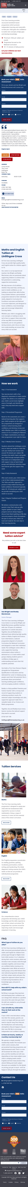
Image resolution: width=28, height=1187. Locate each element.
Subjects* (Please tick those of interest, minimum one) (12, 111)
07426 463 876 (7, 159)
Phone (3, 103)
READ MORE (6, 822)
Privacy (16, 1182)
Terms (4, 1182)
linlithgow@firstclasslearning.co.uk (13, 200)
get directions (9, 193)
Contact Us (5, 1167)
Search (23, 1163)
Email (3, 97)
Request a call (14, 547)
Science (19, 114)
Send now (6, 119)
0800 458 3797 (16, 1)
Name (3, 90)
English (12, 114)
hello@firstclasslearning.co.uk (13, 1170)
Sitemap (23, 1182)
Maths (5, 114)
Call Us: (5, 155)
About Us (14, 1167)
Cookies (11, 1182)
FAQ (10, 1167)
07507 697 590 (15, 155)
